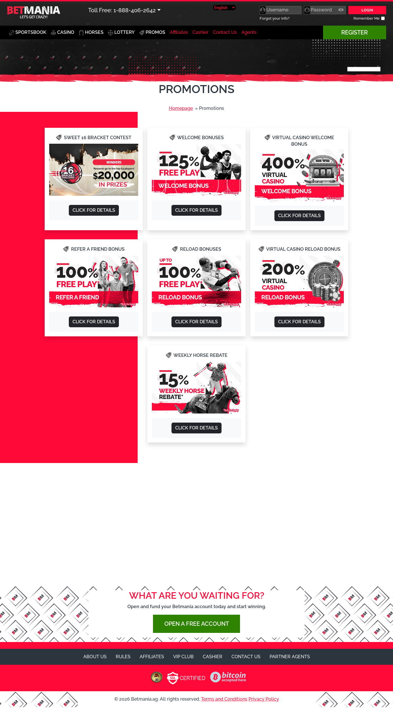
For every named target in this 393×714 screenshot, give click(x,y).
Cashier (200, 32)
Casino (63, 31)
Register (354, 32)
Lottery (121, 32)
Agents (249, 32)
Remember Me (366, 18)
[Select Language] (224, 7)
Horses (91, 32)
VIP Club (183, 656)
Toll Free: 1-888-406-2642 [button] (122, 10)
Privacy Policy (264, 699)
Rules (123, 656)
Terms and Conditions (224, 699)
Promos (152, 32)
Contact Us (225, 32)
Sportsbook (27, 32)
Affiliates (179, 32)
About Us (95, 656)
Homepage (181, 108)
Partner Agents (290, 656)
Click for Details (94, 210)
